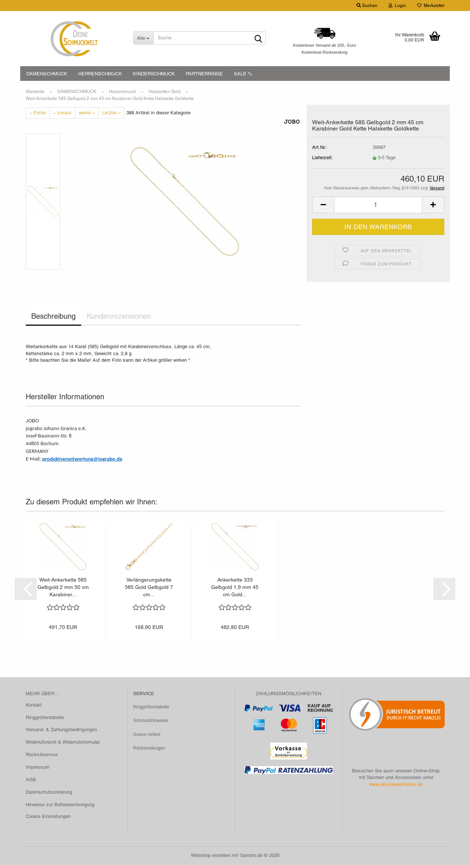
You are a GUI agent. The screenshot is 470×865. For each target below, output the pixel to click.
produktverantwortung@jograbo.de (82, 458)
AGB (31, 779)
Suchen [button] (367, 5)
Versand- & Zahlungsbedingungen (61, 729)
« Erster (37, 112)
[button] (323, 205)
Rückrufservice (42, 754)
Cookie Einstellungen (48, 816)
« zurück (62, 112)
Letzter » (111, 112)
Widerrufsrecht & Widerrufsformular (63, 742)
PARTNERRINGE (204, 73)
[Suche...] (143, 37)
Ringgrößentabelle (45, 717)
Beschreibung (53, 316)
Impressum (38, 767)
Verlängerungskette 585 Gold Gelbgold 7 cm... (149, 587)
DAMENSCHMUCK (46, 73)
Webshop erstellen (210, 855)
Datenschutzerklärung (49, 792)
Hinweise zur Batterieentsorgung (60, 804)
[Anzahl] (378, 205)
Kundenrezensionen (119, 316)
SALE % (243, 73)
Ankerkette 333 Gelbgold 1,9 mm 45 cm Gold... (234, 587)
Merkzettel (430, 5)
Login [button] (397, 5)
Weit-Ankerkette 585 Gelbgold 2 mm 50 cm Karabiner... (63, 587)
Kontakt (34, 705)
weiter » (87, 112)
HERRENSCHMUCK (100, 73)
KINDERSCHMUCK (154, 73)
